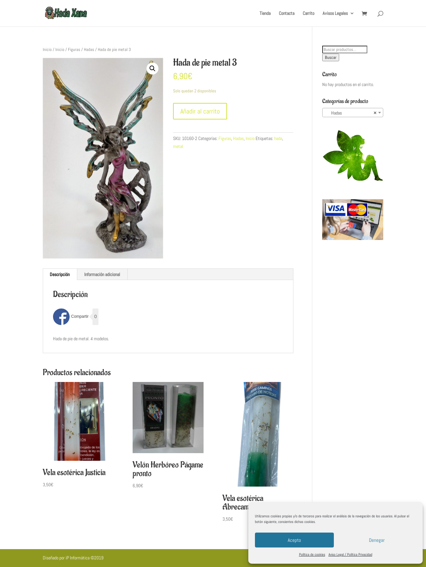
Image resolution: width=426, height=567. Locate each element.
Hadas (89, 49)
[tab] (59, 274)
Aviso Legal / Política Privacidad (350, 554)
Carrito (308, 13)
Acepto (294, 540)
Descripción (60, 274)
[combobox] (353, 112)
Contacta (286, 13)
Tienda (265, 13)
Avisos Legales (335, 13)
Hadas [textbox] (351, 113)
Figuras (74, 49)
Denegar (377, 540)
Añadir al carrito (200, 111)
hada (278, 138)
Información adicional (102, 274)
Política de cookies (312, 554)
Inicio (47, 49)
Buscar (330, 57)
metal (178, 146)
